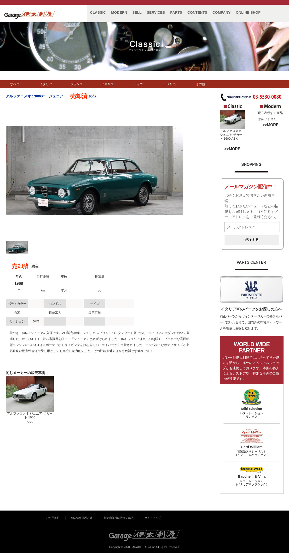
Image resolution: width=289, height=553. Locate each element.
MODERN (119, 12)
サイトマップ (153, 517)
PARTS (176, 12)
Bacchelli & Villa (252, 476)
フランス (76, 84)
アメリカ (169, 84)
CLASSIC (98, 12)
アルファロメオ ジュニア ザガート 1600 (231, 134)
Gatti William (252, 447)
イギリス (107, 84)
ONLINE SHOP (248, 12)
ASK (234, 138)
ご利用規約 (52, 517)
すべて (15, 84)
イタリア (46, 84)
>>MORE (270, 125)
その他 (200, 84)
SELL (136, 12)
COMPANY (222, 12)
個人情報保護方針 (81, 517)
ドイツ (138, 84)
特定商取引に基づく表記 (118, 517)
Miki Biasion (251, 409)
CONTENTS (197, 12)
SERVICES (156, 12)
